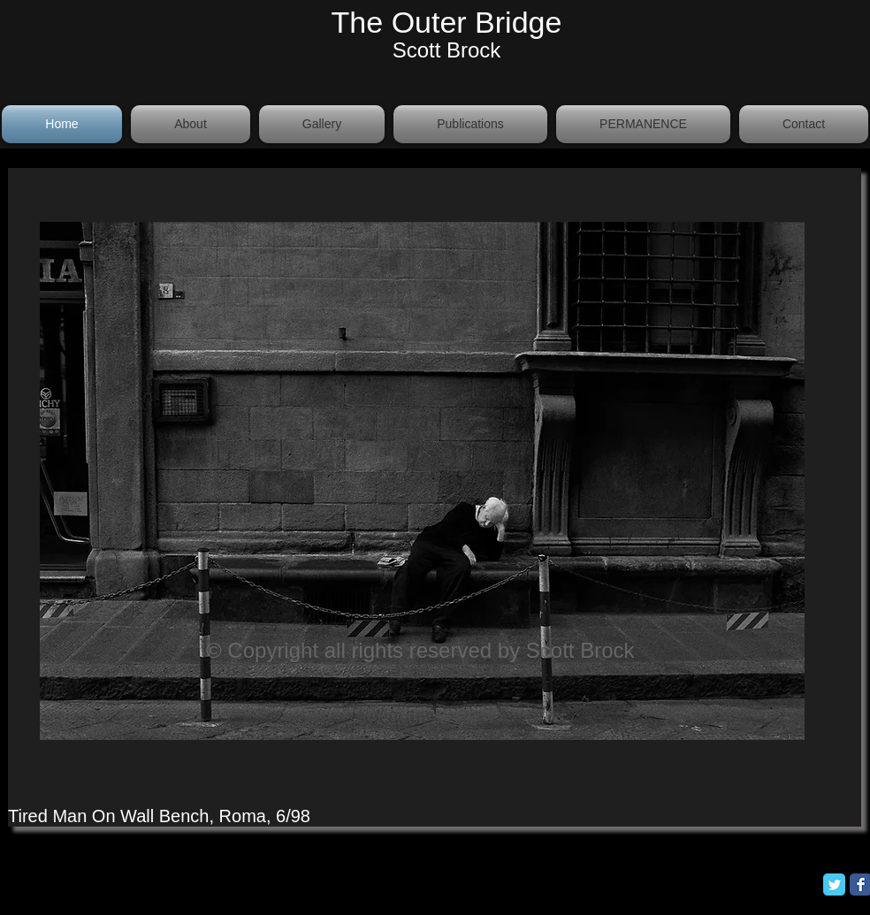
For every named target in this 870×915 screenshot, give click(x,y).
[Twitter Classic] (834, 884)
